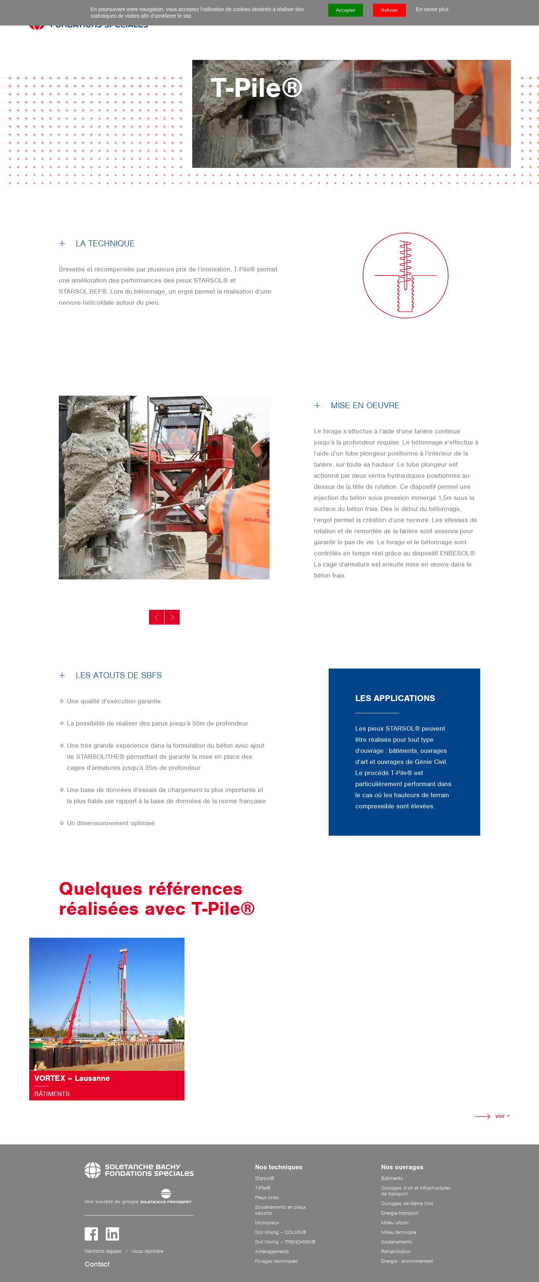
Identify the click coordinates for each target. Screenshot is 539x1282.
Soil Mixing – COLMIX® (280, 1232)
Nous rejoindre (147, 1251)
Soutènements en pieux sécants (280, 1210)
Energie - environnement (407, 1261)
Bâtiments (392, 1178)
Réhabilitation (396, 1252)
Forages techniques (276, 1261)
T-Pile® (263, 1188)
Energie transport (399, 1213)
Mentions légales (103, 1251)
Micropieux (267, 1223)
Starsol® (264, 1178)
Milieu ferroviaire (398, 1232)
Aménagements (272, 1252)
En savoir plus (432, 9)
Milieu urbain (395, 1223)
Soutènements (396, 1242)
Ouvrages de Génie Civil (407, 1204)
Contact (97, 1264)
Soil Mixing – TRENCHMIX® (285, 1242)
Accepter (346, 10)
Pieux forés (267, 1198)
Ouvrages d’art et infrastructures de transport (416, 1191)
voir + (492, 1116)
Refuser (389, 10)
